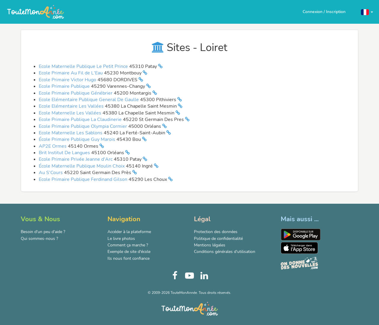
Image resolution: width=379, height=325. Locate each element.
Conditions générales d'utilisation (224, 251)
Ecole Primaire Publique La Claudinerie (81, 119)
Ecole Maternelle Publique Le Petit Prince (84, 66)
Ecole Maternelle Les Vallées (70, 113)
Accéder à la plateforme (129, 232)
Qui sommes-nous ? (39, 238)
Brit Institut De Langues (65, 152)
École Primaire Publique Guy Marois (77, 139)
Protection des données (215, 232)
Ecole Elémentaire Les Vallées (72, 106)
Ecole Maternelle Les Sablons (71, 133)
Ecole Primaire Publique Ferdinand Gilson (84, 179)
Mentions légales (209, 245)
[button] (367, 12)
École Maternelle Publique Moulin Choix (82, 166)
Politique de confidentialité (218, 238)
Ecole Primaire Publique (65, 86)
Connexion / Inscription (324, 12)
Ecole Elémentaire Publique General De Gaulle (89, 99)
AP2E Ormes (53, 146)
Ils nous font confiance (128, 258)
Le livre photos (121, 238)
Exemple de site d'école (128, 251)
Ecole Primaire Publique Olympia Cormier (83, 126)
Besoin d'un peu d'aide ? (43, 232)
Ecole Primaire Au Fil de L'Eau (71, 73)
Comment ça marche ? (127, 245)
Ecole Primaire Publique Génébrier (76, 93)
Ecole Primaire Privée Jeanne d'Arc (76, 159)
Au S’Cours (51, 172)
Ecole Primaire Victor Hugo (68, 80)
